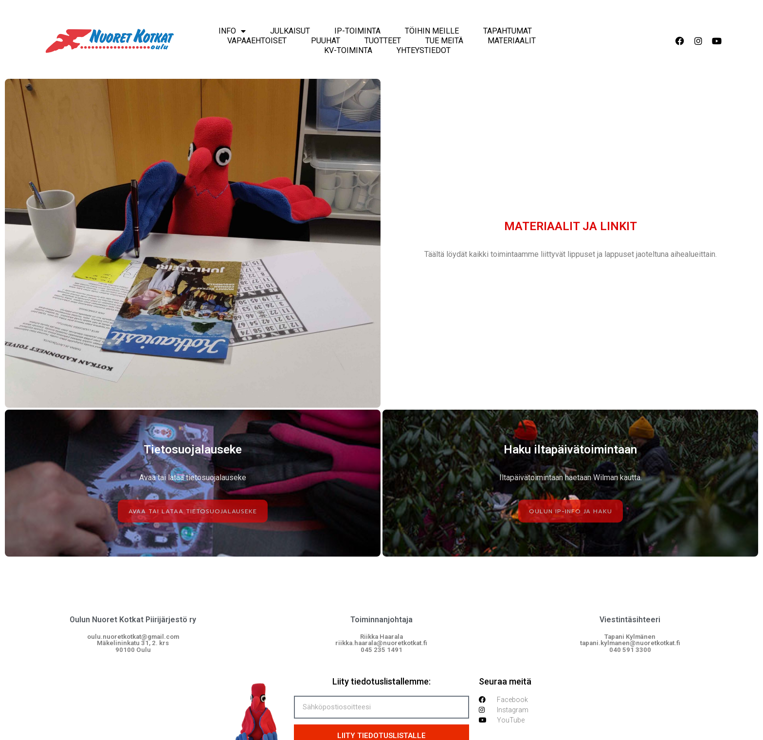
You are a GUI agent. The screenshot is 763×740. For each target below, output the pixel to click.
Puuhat (325, 40)
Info (232, 31)
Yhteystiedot (424, 50)
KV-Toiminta (348, 50)
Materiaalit (512, 40)
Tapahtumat (507, 31)
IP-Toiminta (357, 31)
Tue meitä (444, 40)
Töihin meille (432, 31)
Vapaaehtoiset (257, 40)
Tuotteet (382, 40)
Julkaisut (290, 31)
